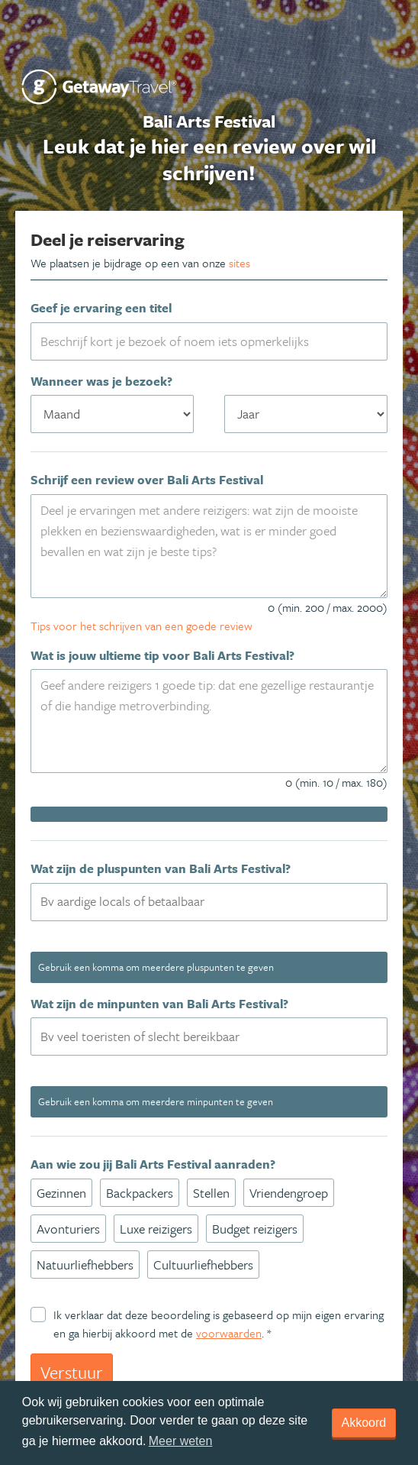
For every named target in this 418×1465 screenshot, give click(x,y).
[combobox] (209, 902)
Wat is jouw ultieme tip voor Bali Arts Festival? (162, 655)
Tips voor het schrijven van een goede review (141, 625)
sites (239, 262)
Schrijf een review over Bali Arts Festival (147, 480)
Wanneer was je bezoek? (101, 381)
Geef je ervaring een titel (101, 308)
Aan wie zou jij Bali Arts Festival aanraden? (153, 1164)
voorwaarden (229, 1332)
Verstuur (71, 1372)
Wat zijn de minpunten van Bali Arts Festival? (159, 1003)
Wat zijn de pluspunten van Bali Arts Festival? (161, 868)
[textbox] (218, 901)
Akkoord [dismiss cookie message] (364, 1422)
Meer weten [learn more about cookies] (181, 1440)
